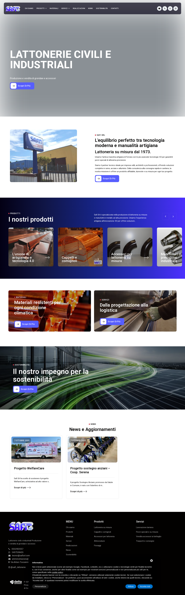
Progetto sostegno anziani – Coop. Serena (90, 470)
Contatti (115, 8)
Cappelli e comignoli (69, 259)
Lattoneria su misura (103, 527)
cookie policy (57, 572)
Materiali (54, 8)
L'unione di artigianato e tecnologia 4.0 (23, 257)
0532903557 (15, 549)
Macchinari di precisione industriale (171, 257)
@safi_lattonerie (17, 567)
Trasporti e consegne (145, 541)
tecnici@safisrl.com (19, 555)
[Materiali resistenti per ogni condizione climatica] (26, 324)
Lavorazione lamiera (144, 527)
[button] (173, 216)
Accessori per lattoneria (104, 536)
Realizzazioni (79, 8)
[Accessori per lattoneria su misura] (146, 258)
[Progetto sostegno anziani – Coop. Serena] (92, 450)
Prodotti (40, 8)
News (90, 8)
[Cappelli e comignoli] (96, 260)
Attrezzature (99, 541)
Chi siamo (29, 8)
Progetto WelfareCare (29, 468)
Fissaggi (97, 545)
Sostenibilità (102, 8)
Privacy (27, 585)
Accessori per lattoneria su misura (121, 257)
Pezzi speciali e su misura (147, 532)
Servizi (64, 8)
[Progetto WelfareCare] (36, 450)
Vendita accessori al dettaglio (148, 536)
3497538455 (15, 552)
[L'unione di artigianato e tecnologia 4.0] (47, 258)
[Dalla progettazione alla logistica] (112, 321)
